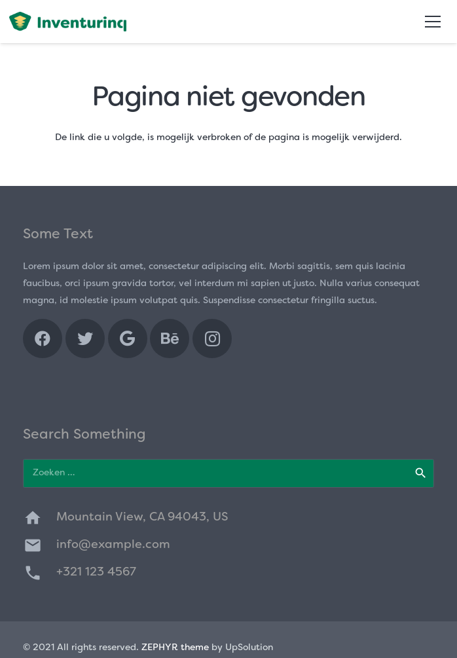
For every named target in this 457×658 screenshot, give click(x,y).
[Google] (127, 338)
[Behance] (169, 338)
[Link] (67, 21)
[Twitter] (85, 338)
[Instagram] (212, 338)
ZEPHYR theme (175, 648)
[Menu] (433, 21)
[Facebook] (42, 338)
